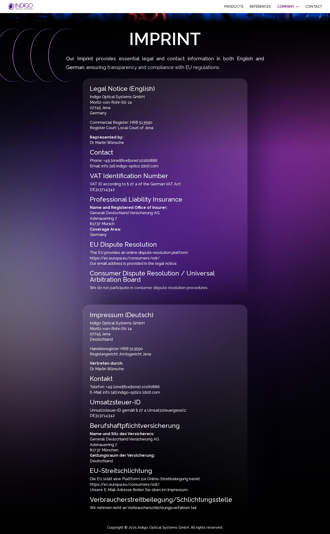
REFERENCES (260, 6)
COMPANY (285, 6)
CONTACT (313, 6)
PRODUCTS (233, 6)
